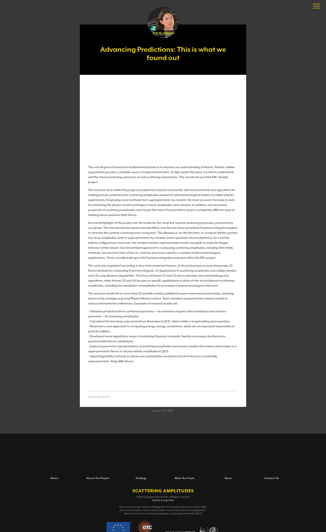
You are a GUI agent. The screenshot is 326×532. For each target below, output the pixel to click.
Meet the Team (185, 478)
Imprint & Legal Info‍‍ (163, 500)
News (228, 478)
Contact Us (271, 478)
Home (54, 478)
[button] (316, 6)
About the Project (97, 478)
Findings (141, 478)
